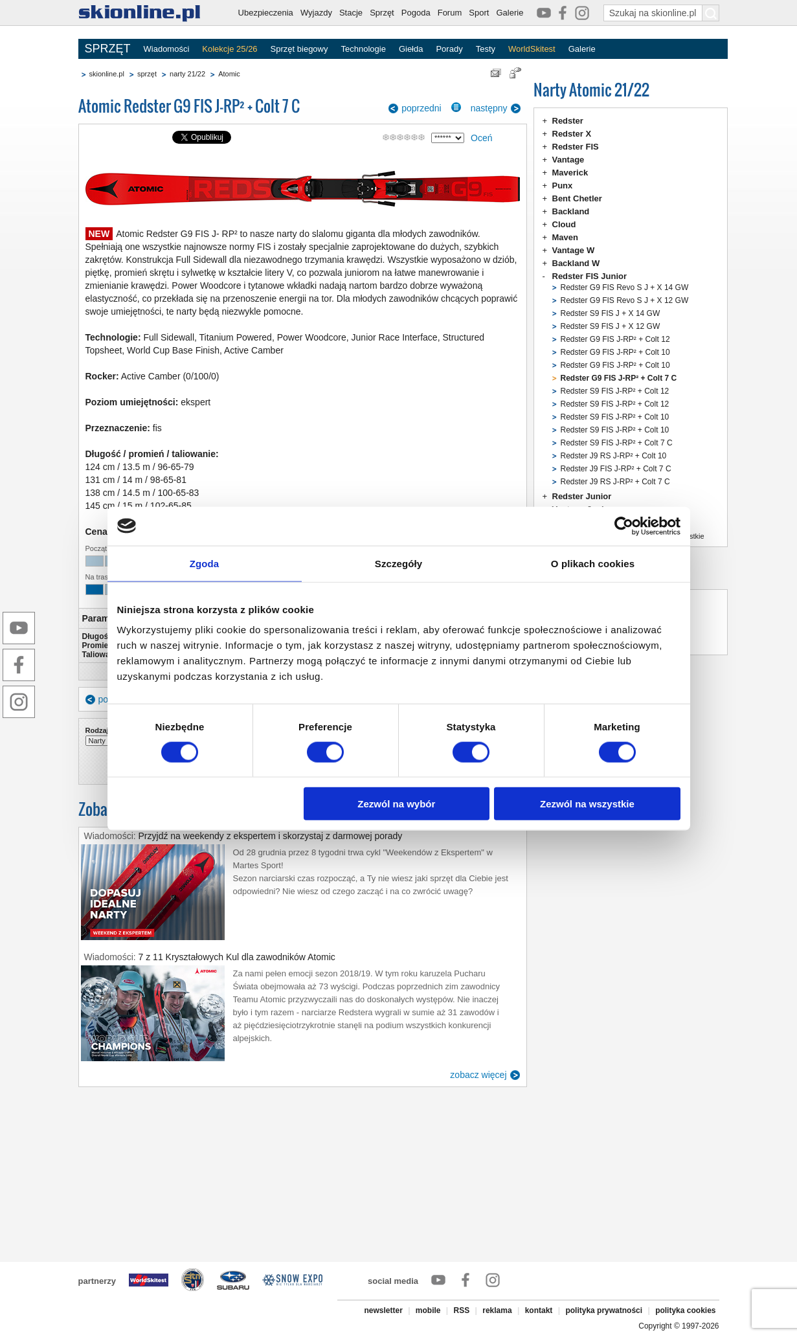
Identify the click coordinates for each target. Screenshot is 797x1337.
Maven (565, 237)
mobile (428, 1310)
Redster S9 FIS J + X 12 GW (610, 326)
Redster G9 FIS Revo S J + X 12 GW (625, 300)
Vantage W (573, 250)
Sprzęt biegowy (299, 49)
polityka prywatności (603, 1310)
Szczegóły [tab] (398, 562)
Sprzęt (382, 12)
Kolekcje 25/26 (229, 49)
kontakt (539, 1310)
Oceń (481, 138)
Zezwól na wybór (396, 803)
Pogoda (416, 12)
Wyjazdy (316, 12)
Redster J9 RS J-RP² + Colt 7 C (615, 481)
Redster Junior (582, 496)
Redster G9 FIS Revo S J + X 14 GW (625, 287)
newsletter (383, 1310)
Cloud (564, 224)
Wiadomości (167, 49)
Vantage (568, 159)
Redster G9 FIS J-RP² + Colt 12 (615, 339)
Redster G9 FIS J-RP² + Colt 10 (615, 352)
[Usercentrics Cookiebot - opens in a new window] (623, 525)
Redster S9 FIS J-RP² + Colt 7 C (617, 442)
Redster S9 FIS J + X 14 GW (610, 313)
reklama (496, 1310)
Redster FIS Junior (589, 276)
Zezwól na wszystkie (587, 803)
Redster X (572, 134)
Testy (485, 49)
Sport (479, 12)
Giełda (411, 49)
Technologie (363, 49)
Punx (562, 185)
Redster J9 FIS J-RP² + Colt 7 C (616, 468)
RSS (462, 1310)
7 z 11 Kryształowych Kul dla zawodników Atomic (237, 957)
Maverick (570, 172)
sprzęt (147, 74)
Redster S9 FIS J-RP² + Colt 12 (615, 391)
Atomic (229, 74)
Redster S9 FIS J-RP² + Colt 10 (615, 416)
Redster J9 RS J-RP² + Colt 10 (614, 455)
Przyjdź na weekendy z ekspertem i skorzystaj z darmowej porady (271, 836)
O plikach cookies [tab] (592, 562)
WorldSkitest (532, 49)
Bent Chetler (577, 198)
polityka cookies (685, 1310)
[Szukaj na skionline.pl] (710, 13)
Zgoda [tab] (204, 562)
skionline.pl (106, 74)
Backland (571, 211)
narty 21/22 (187, 74)
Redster (567, 121)
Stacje (351, 12)
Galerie (509, 12)
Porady (449, 49)
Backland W (576, 263)
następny (489, 108)
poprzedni (421, 108)
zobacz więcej (478, 1075)
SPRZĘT (108, 48)
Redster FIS (575, 147)
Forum (450, 12)
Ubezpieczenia (265, 12)
